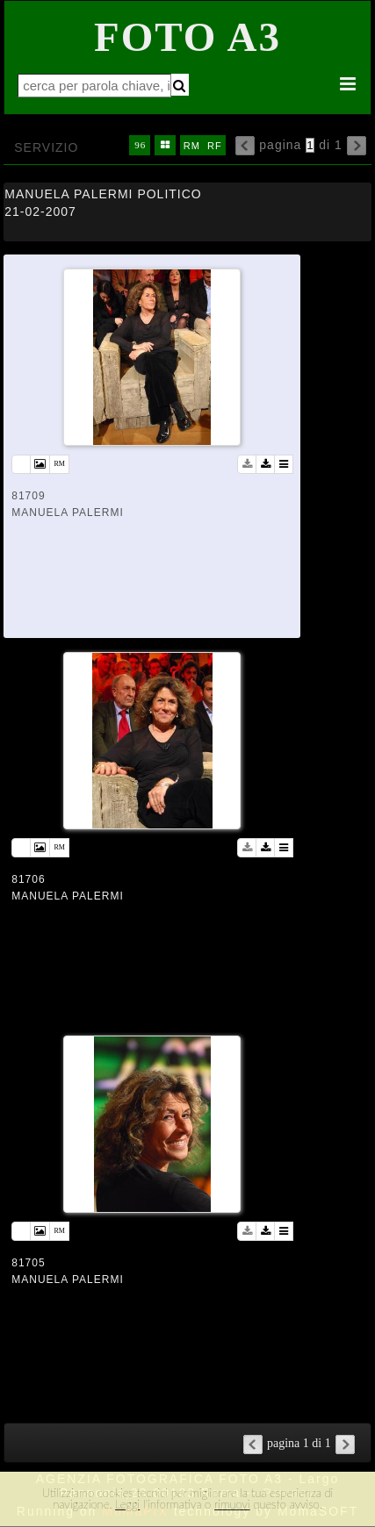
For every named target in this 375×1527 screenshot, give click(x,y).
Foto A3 (187, 37)
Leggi (127, 1504)
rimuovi (232, 1504)
